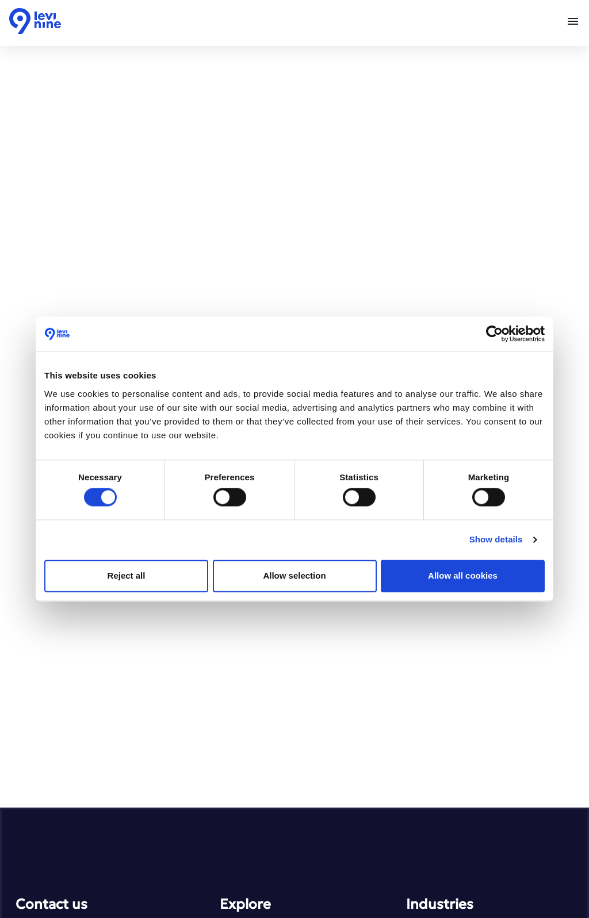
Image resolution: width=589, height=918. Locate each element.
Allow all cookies (463, 575)
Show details (496, 540)
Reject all (127, 575)
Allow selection (294, 575)
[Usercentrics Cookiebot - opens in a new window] (494, 333)
